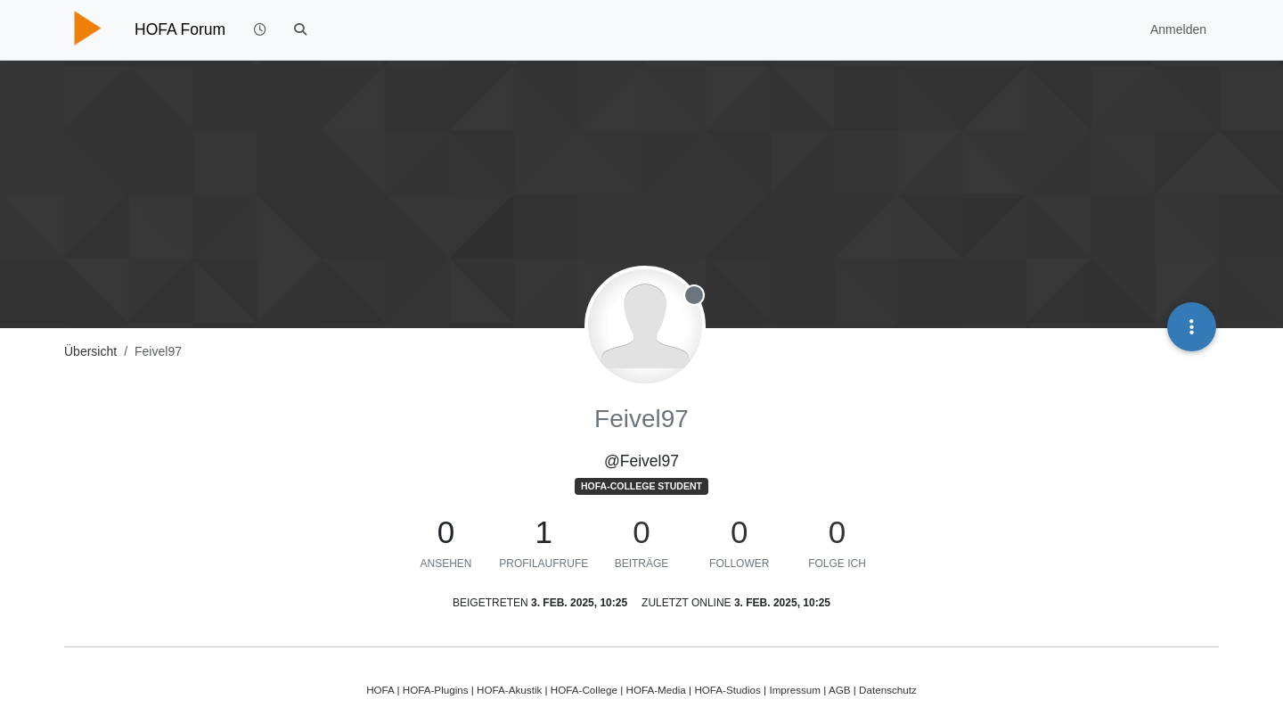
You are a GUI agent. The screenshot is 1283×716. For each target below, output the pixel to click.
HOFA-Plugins (436, 689)
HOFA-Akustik (509, 689)
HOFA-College (584, 689)
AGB (840, 689)
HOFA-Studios (727, 689)
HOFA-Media (655, 689)
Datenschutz (888, 689)
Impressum (795, 689)
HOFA (380, 689)
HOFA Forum (180, 29)
